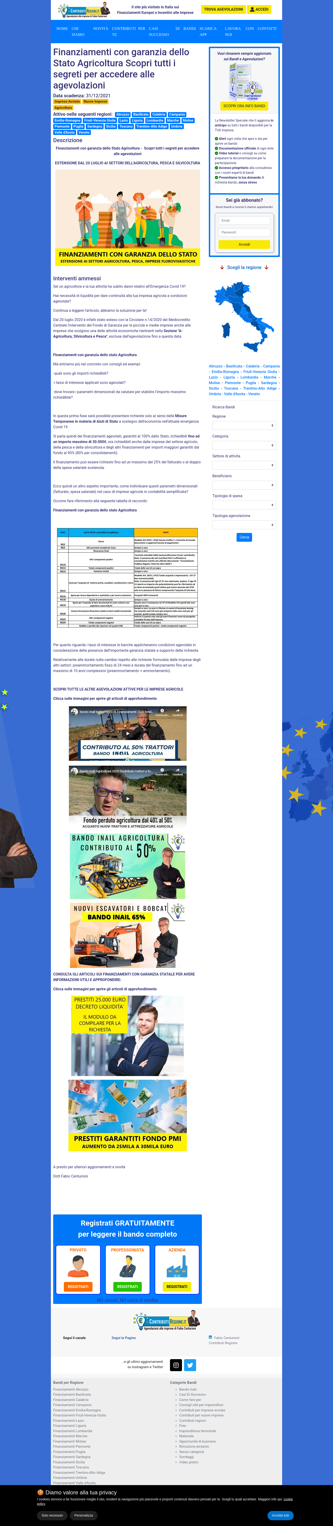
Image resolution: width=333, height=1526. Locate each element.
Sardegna (94, 126)
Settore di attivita (226, 456)
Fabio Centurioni (226, 1338)
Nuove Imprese (95, 101)
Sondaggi (186, 1457)
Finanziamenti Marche (70, 1436)
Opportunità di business (197, 1441)
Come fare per (190, 1400)
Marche (173, 120)
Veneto (84, 132)
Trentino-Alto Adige (151, 126)
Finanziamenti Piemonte (72, 1446)
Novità (100, 28)
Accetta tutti (280, 1515)
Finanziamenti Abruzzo (70, 1389)
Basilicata (140, 114)
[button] (259, 9)
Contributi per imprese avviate (202, 1410)
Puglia (78, 126)
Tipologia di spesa (227, 496)
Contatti (267, 28)
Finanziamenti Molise (69, 1441)
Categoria (220, 436)
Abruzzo (122, 114)
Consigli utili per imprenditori (201, 1405)
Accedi (244, 244)
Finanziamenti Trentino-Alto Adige (79, 1473)
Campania (177, 114)
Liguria (137, 120)
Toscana (125, 126)
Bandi (189, 28)
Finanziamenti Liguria (69, 1426)
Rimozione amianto (194, 1446)
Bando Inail (187, 1389)
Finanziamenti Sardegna (71, 1457)
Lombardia (155, 120)
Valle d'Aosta (65, 132)
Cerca (244, 537)
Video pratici (188, 1462)
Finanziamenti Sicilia (69, 1462)
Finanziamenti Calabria (71, 1400)
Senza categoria (191, 1452)
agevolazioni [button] (223, 9)
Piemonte (62, 126)
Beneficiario (222, 476)
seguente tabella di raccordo (123, 501)
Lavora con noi (239, 31)
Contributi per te (128, 31)
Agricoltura (63, 108)
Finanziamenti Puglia (69, 1452)
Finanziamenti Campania (72, 1405)
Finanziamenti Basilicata (72, 1394)
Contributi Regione (223, 1343)
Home (62, 28)
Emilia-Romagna (67, 120)
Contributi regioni (192, 1421)
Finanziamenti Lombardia (72, 1431)
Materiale (186, 1436)
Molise (188, 120)
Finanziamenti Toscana (71, 1467)
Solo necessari (52, 1515)
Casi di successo (164, 31)
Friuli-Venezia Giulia (100, 120)
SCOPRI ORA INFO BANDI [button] (244, 106)
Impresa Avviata (67, 101)
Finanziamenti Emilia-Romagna (77, 1410)
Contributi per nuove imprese (201, 1415)
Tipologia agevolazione (231, 516)
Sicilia (111, 126)
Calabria (158, 114)
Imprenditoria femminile (197, 1431)
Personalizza (83, 1515)
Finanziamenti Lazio (68, 1421)
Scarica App (208, 31)
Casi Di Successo (192, 1394)
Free (182, 1426)
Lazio (124, 120)
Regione (219, 416)
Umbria (176, 126)
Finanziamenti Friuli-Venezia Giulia (79, 1415)
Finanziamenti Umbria (70, 1478)
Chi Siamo (78, 31)
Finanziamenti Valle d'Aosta (74, 1483)
